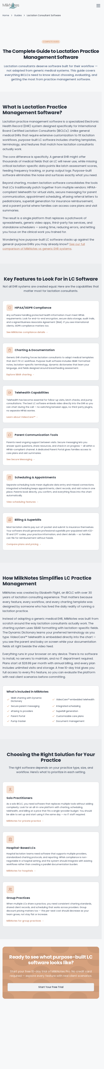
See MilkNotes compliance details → (27, 332)
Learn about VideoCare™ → (22, 417)
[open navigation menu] (98, 6)
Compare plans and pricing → (23, 544)
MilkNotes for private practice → (25, 820)
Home (6, 15)
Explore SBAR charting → (20, 374)
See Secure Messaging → (20, 459)
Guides (18, 15)
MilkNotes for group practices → (25, 920)
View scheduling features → (22, 501)
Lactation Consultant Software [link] (44, 15)
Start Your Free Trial (50, 987)
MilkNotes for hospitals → (21, 870)
